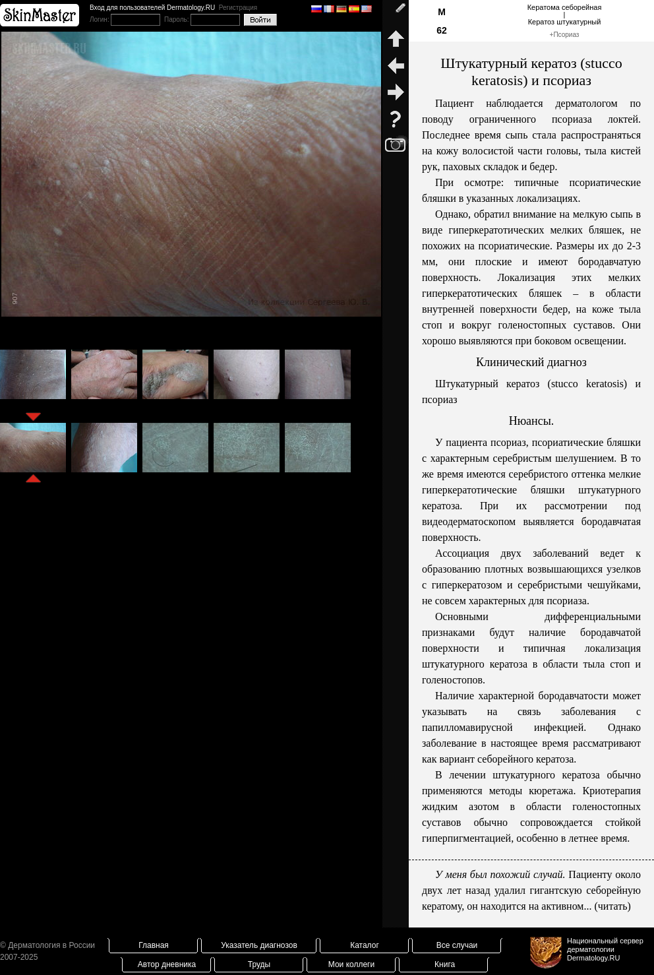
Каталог (364, 945)
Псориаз (566, 34)
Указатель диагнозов (259, 945)
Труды (259, 964)
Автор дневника (167, 964)
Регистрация (238, 7)
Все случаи (457, 945)
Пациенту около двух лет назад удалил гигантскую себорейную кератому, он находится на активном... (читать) (531, 890)
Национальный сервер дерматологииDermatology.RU (605, 949)
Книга (444, 964)
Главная (153, 945)
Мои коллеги (351, 964)
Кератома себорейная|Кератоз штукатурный (564, 14)
